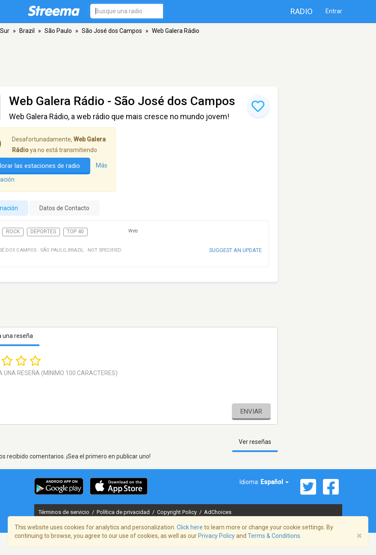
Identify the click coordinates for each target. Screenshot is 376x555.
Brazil (27, 30)
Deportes (43, 232)
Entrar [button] (334, 11)
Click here (190, 527)
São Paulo (58, 30)
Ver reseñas (255, 441)
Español (275, 482)
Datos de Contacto (64, 208)
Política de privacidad (124, 512)
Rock (13, 232)
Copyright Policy (177, 512)
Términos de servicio (64, 512)
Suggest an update (235, 250)
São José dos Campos (112, 30)
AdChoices (217, 512)
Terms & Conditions (274, 535)
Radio (301, 11)
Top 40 (75, 232)
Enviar (251, 411)
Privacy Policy (216, 535)
